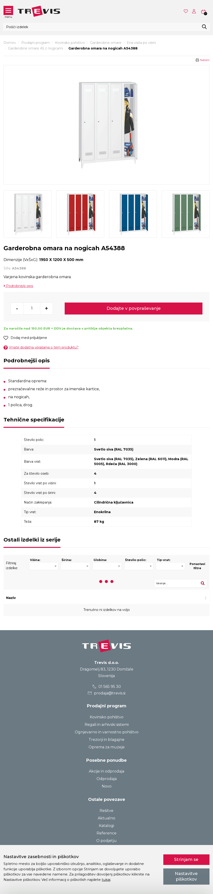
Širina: (66, 560)
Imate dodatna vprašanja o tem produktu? (41, 347)
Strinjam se (186, 859)
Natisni (204, 60)
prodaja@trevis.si (106, 693)
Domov (10, 43)
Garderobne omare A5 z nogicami (35, 48)
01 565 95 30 (106, 686)
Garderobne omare (105, 43)
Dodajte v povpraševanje (134, 308)
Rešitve (106, 810)
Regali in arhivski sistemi (107, 724)
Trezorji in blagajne (106, 739)
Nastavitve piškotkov (186, 876)
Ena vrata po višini (141, 43)
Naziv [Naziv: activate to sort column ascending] (11, 598)
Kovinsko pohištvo (70, 43)
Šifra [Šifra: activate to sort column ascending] (52, 598)
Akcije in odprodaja (106, 771)
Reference (106, 833)
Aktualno (106, 818)
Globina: (100, 560)
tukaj (106, 879)
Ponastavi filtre (197, 566)
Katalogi (106, 825)
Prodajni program (35, 43)
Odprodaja (107, 779)
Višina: (35, 560)
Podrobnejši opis (18, 286)
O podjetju (106, 840)
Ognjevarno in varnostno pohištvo (106, 732)
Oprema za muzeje (107, 747)
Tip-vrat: (163, 560)
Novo (107, 786)
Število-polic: (135, 560)
